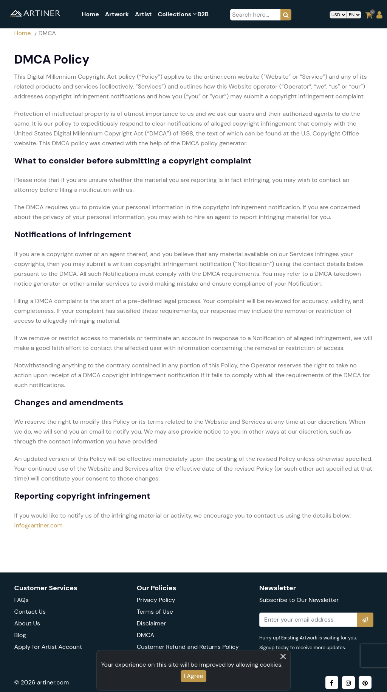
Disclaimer (151, 623)
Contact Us (30, 612)
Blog (20, 635)
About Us (27, 623)
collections (174, 14)
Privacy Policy (156, 600)
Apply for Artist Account (48, 647)
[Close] (283, 656)
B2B (203, 14)
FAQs (21, 600)
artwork (117, 14)
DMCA (145, 635)
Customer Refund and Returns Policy (188, 647)
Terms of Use (155, 612)
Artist (143, 14)
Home (90, 14)
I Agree (193, 676)
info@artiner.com (38, 525)
